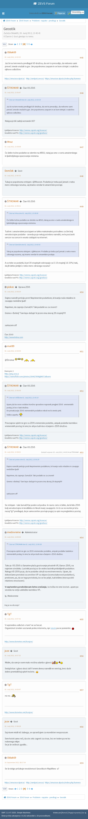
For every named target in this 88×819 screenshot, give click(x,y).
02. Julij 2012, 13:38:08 (13, 147)
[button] (3, 13)
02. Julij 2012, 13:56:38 (13, 390)
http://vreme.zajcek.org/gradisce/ (33, 133)
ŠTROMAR (13, 87)
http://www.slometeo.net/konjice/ (19, 641)
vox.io (53, 628)
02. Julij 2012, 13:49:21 (13, 206)
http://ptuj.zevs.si (12, 374)
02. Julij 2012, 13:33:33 (13, 57)
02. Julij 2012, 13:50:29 (13, 292)
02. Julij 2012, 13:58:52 (13, 452)
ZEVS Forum (43, 3)
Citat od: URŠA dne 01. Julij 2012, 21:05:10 (23, 398)
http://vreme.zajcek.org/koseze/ (33, 130)
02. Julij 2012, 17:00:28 (13, 726)
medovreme (14, 532)
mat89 (10, 346)
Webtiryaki (57, 813)
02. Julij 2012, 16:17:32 (13, 655)
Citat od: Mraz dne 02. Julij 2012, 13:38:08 (23, 213)
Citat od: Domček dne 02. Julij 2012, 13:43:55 (24, 245)
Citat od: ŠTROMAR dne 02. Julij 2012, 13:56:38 (25, 544)
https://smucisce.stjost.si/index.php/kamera (63, 78)
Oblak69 (11, 52)
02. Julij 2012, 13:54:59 (13, 351)
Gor (4, 789)
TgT (9, 614)
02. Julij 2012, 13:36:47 (13, 92)
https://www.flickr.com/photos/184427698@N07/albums (28, 376)
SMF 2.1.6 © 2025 (8, 813)
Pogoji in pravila (75, 813)
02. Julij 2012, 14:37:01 (13, 619)
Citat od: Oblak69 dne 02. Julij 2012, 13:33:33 (25, 100)
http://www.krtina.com (14, 337)
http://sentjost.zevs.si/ (35, 78)
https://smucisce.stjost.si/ (15, 78)
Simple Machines (24, 813)
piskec (10, 287)
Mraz (10, 141)
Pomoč (64, 813)
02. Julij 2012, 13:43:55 (13, 175)
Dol (4, 44)
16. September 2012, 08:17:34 (15, 762)
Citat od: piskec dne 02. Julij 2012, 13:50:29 (24, 459)
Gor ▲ (84, 813)
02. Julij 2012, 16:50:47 (13, 689)
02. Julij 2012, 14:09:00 (13, 537)
